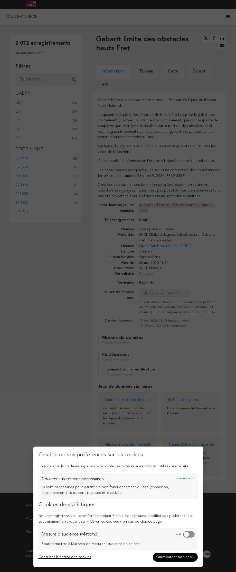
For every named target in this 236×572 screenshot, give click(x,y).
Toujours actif (184, 478)
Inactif (178, 534)
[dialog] (118, 507)
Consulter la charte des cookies (65, 557)
